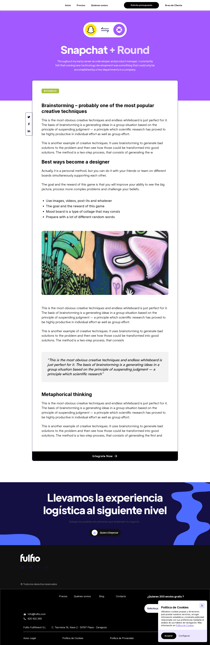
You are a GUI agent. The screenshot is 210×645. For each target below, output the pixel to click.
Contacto (121, 596)
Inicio (68, 5)
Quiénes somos (99, 5)
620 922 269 (35, 618)
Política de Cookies (185, 625)
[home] (36, 5)
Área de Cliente (173, 5)
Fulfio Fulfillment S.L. (69, 585)
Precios (81, 5)
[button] (202, 605)
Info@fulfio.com (37, 614)
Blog (101, 596)
